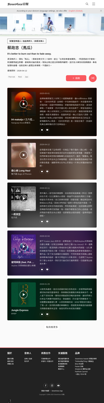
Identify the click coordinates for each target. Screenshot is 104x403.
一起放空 (16, 214)
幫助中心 (61, 369)
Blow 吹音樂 (79, 364)
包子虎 (14, 217)
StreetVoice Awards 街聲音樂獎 (86, 359)
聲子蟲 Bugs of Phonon (21, 174)
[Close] (101, 10)
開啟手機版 (45, 391)
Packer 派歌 (79, 366)
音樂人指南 (28, 359)
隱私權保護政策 (63, 359)
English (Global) (76, 11)
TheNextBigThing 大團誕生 (84, 361)
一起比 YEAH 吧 (80, 374)
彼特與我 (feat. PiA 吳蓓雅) (25, 262)
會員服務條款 (62, 364)
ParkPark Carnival (81, 372)
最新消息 (10, 361)
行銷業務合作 (45, 359)
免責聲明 (61, 366)
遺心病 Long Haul (20, 170)
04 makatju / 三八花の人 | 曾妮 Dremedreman (35, 119)
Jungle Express (19, 310)
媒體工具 (10, 364)
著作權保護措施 (63, 361)
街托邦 (26, 361)
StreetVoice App (57, 391)
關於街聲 (10, 359)
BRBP (14, 313)
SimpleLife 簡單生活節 (82, 369)
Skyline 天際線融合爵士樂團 (23, 265)
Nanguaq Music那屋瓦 (21, 123)
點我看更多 (52, 327)
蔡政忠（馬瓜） (21, 48)
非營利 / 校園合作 (47, 361)
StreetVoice (18, 4)
